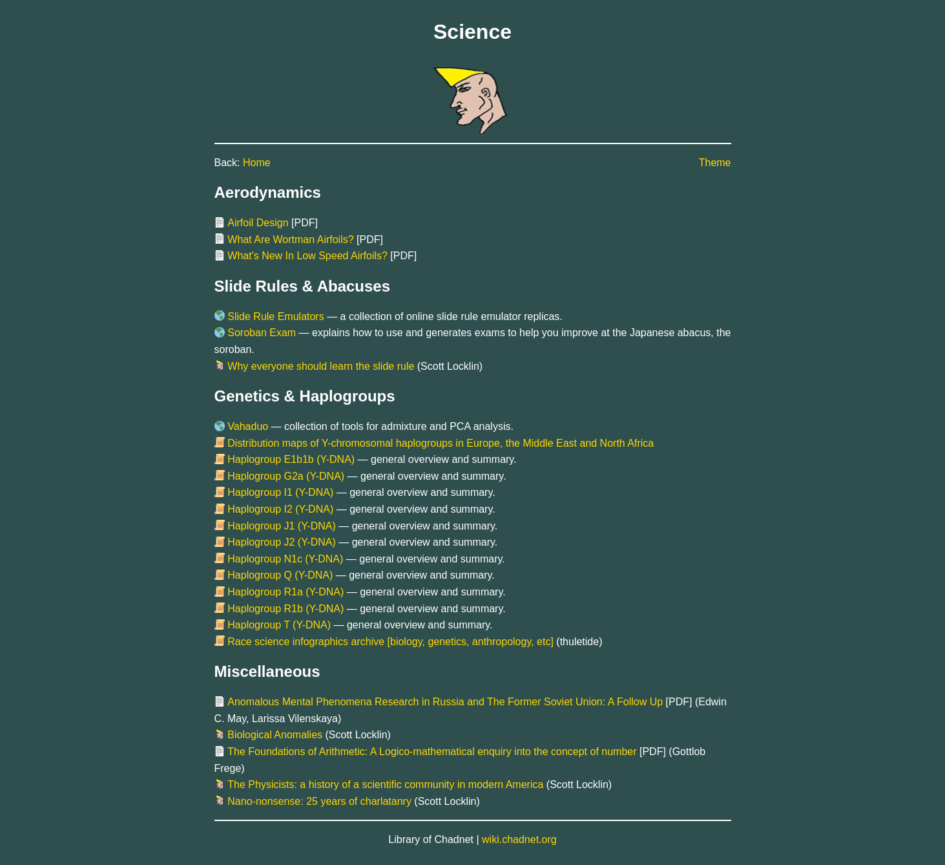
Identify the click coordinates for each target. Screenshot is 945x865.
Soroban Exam (261, 332)
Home (257, 162)
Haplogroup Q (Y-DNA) (280, 575)
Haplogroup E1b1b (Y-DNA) (291, 459)
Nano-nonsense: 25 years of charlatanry (319, 801)
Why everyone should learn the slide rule (320, 366)
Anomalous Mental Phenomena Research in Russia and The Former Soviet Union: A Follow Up (445, 701)
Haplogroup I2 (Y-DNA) (280, 509)
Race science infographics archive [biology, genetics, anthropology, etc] (390, 641)
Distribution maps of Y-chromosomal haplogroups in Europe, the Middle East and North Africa (440, 443)
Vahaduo (247, 426)
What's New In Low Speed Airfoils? (307, 255)
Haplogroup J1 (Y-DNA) (281, 525)
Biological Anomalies (274, 734)
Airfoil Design (257, 222)
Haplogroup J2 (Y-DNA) (281, 542)
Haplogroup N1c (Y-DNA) (285, 558)
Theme (715, 162)
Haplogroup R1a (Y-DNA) (285, 591)
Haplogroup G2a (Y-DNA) (285, 476)
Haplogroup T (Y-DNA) (279, 624)
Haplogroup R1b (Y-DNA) (285, 608)
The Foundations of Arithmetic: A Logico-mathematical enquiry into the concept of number (431, 751)
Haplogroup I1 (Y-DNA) (280, 492)
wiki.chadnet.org (519, 839)
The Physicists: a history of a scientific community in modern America (385, 784)
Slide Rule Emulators (275, 316)
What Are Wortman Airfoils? (290, 239)
